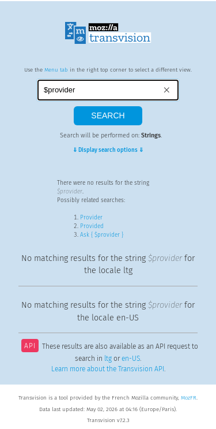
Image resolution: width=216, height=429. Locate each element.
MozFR (188, 397)
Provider (91, 217)
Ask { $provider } (101, 235)
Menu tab (56, 69)
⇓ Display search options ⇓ (108, 150)
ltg (108, 359)
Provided (92, 226)
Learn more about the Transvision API (107, 369)
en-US (131, 359)
